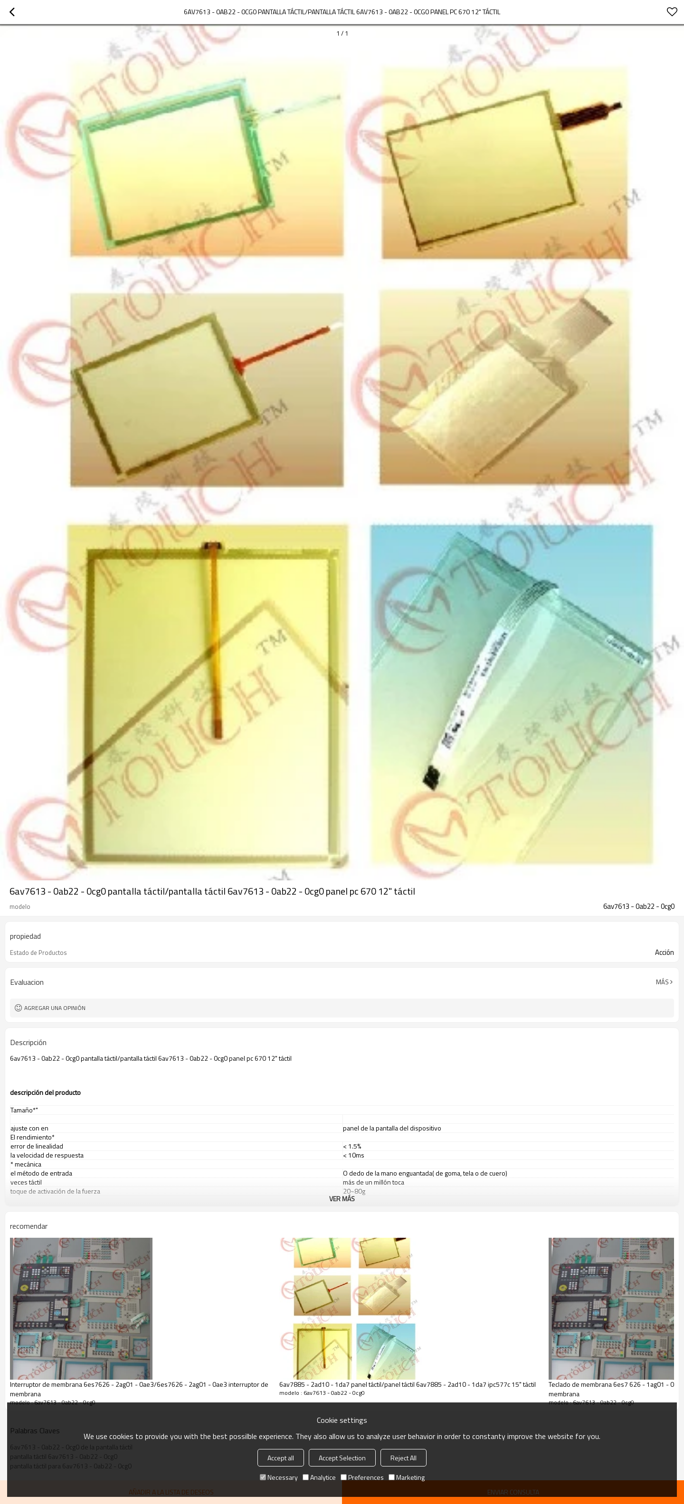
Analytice (319, 1477)
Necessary (279, 1477)
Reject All (403, 1458)
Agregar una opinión (55, 1007)
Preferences (362, 1477)
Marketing (407, 1477)
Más (662, 982)
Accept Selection (342, 1458)
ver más (342, 1199)
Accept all (280, 1458)
